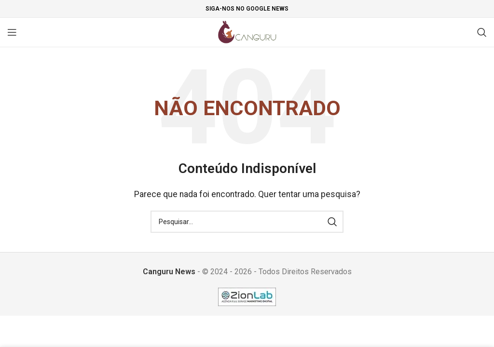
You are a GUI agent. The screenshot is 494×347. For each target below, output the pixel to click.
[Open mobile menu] (12, 32)
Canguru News (169, 271)
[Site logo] (247, 31)
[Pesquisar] (482, 32)
